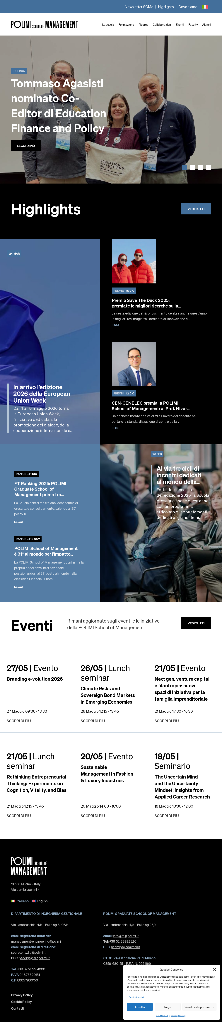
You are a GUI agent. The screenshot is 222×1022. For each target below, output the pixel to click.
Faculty (193, 24)
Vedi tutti (196, 209)
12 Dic (123, 393)
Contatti (17, 1008)
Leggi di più (26, 146)
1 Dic (26, 474)
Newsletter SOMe (139, 6)
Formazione (126, 24)
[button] (214, 969)
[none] (205, 7)
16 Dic (123, 291)
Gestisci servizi (136, 997)
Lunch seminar (105, 672)
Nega (167, 1007)
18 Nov (28, 539)
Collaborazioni (162, 24)
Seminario (172, 760)
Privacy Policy (178, 1015)
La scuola (108, 24)
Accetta (140, 1007)
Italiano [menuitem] (22, 901)
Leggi (116, 325)
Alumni (206, 24)
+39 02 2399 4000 (28, 969)
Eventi (180, 24)
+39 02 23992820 (119, 941)
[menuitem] (205, 7)
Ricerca (143, 24)
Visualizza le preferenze (199, 1007)
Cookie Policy (163, 1015)
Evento (32, 668)
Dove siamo (187, 6)
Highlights (166, 6)
